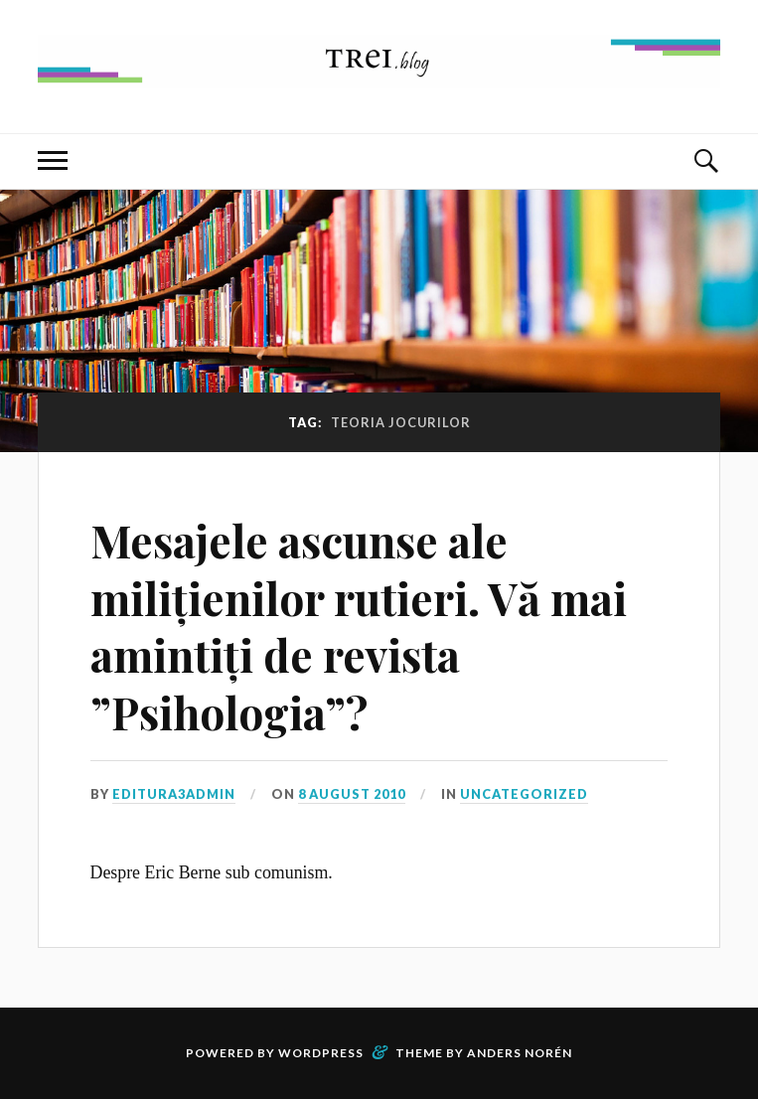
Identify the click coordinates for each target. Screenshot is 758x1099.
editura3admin (173, 794)
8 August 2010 (351, 794)
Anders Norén (519, 1052)
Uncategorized (524, 794)
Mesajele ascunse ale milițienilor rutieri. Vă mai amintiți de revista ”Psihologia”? (358, 625)
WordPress (321, 1052)
